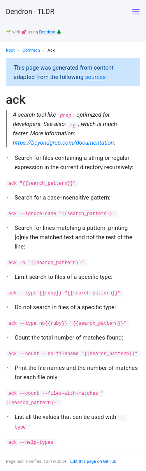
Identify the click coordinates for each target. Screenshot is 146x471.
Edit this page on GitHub (93, 461)
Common (31, 50)
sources (95, 77)
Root (10, 50)
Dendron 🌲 (50, 32)
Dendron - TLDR (30, 11)
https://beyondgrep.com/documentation (63, 142)
